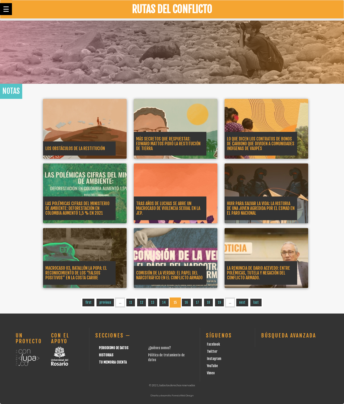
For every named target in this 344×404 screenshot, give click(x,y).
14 (164, 302)
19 (219, 302)
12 (141, 302)
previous (105, 302)
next (242, 302)
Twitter (212, 351)
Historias (106, 355)
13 (152, 302)
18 (208, 302)
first (88, 302)
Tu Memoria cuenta (113, 362)
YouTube (212, 366)
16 (186, 302)
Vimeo (211, 373)
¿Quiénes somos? (159, 348)
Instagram (214, 359)
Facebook (213, 344)
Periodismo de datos (113, 348)
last (256, 302)
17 (197, 302)
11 (130, 302)
